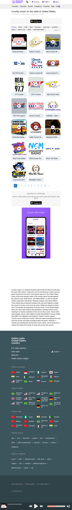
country (53, 442)
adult (29, 29)
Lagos (31, 417)
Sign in (57, 2)
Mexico (56, 376)
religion (13, 463)
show (49, 459)
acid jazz (38, 27)
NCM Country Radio (36, 158)
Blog (52, 6)
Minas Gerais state (32, 403)
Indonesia (32, 372)
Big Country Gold (53, 94)
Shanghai (19, 417)
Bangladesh (44, 376)
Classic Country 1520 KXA (36, 116)
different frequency (39, 463)
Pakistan (32, 377)
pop (12, 438)
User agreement (16, 484)
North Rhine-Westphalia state (44, 400)
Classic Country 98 (36, 73)
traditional (14, 447)
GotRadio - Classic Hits (53, 116)
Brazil (31, 381)
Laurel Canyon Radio (53, 73)
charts (26, 468)
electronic (26, 438)
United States (19, 381)
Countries (46, 6)
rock (18, 438)
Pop (57, 6)
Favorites (15, 6)
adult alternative (38, 29)
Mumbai (44, 417)
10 (45, 185)
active (13, 29)
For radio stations (18, 348)
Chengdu (32, 426)
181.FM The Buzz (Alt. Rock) (19, 73)
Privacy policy (29, 484)
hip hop (45, 442)
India (17, 376)
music (13, 459)
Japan (56, 372)
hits (20, 463)
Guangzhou (19, 425)
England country (19, 398)
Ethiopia (57, 381)
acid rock (46, 27)
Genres (30, 6)
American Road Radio (19, 51)
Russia (43, 381)
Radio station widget (20, 358)
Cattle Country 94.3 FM (36, 137)
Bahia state (57, 393)
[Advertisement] (36, 274)
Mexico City (44, 426)
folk (41, 438)
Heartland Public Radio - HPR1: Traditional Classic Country (53, 137)
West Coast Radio (19, 158)
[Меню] (59, 6)
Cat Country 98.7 (19, 180)
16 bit (20, 27)
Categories (38, 6)
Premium (36, 2)
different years (16, 468)
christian (27, 463)
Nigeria (43, 372)
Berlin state (44, 406)
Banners (15, 355)
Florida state (44, 393)
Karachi (56, 417)
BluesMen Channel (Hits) (36, 180)
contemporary (50, 438)
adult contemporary (24, 442)
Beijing (18, 421)
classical (36, 442)
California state (19, 403)
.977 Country (19, 94)
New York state (32, 398)
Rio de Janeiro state (57, 404)
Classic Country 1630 (36, 51)
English (46, 2)
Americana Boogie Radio (19, 137)
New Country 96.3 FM (53, 51)
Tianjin (56, 421)
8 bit (25, 27)
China (18, 372)
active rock (21, 29)
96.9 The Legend (19, 116)
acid (31, 27)
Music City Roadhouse (53, 158)
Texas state (32, 393)
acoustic (55, 27)
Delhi (56, 426)
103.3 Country (36, 94)
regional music (30, 459)
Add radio (15, 352)
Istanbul (31, 421)
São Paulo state (19, 393)
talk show (41, 459)
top (32, 468)
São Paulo (44, 421)
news (20, 459)
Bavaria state (57, 398)
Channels (23, 6)
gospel (34, 438)
